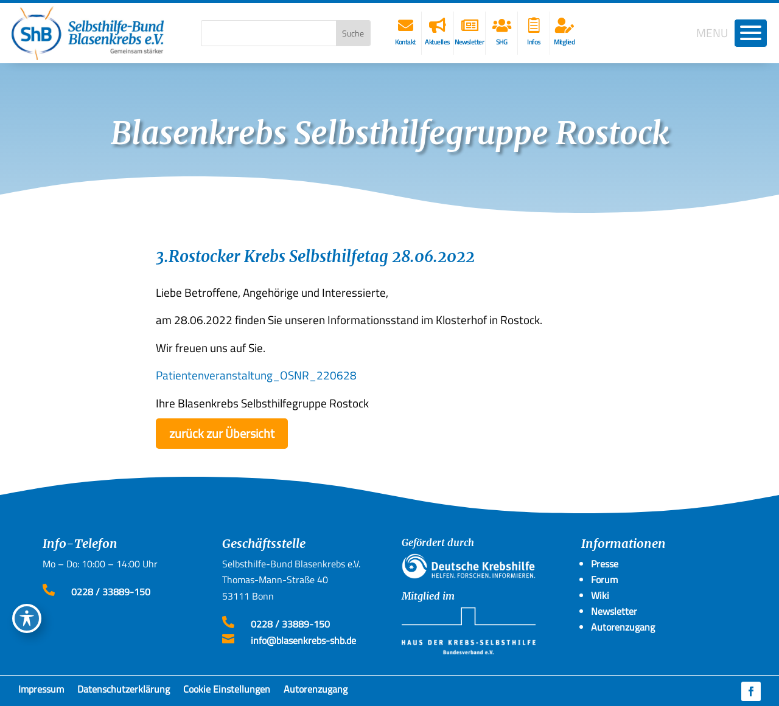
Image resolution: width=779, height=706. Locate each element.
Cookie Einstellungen (226, 691)
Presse (604, 563)
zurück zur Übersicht (221, 433)
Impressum (41, 691)
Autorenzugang (316, 691)
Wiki (600, 595)
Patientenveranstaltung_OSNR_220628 (256, 375)
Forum (604, 579)
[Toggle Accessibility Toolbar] (26, 618)
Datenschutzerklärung (123, 691)
